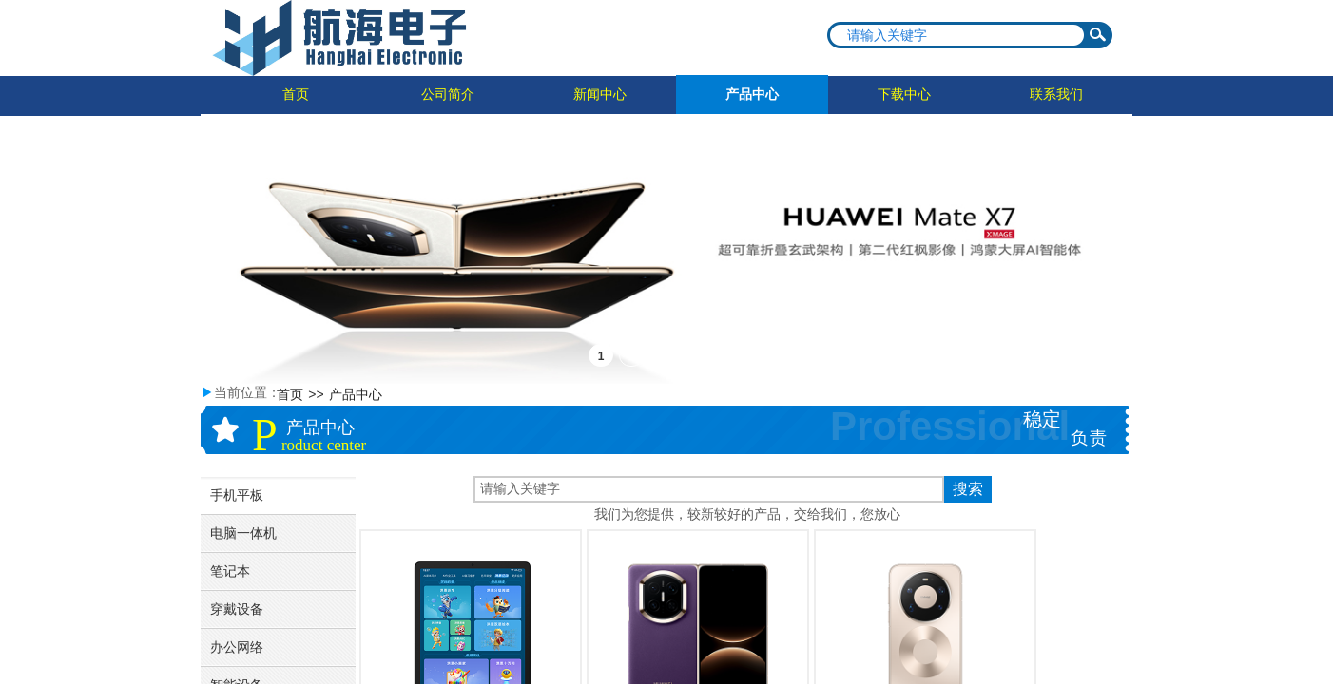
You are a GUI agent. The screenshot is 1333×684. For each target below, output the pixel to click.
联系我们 (1056, 94)
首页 (295, 94)
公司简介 (447, 94)
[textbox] (957, 35)
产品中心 (752, 94)
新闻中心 (600, 94)
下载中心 (904, 94)
